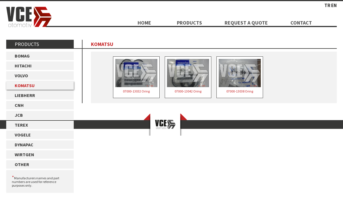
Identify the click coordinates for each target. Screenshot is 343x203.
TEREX (21, 125)
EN (334, 5)
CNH (19, 105)
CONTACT (301, 22)
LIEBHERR (25, 95)
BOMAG (22, 56)
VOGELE (23, 135)
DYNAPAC (24, 144)
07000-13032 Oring (136, 76)
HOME (144, 22)
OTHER (22, 164)
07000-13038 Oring (239, 76)
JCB (19, 115)
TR (327, 5)
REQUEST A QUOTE (246, 22)
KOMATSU (25, 85)
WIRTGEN (24, 154)
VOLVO (21, 75)
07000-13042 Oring (188, 76)
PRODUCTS (189, 22)
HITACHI (23, 66)
